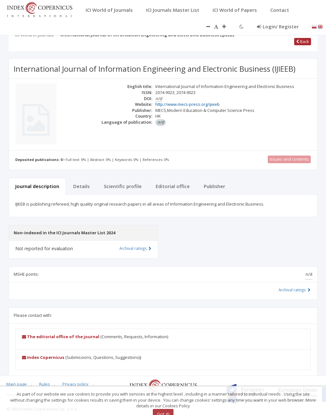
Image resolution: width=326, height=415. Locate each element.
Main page (16, 384)
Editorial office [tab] (173, 186)
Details (81, 186)
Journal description (37, 186)
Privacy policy (75, 384)
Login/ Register (278, 26)
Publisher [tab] (214, 186)
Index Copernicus (43, 357)
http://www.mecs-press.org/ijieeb (187, 104)
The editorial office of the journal (60, 336)
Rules (44, 384)
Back (302, 41)
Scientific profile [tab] (123, 186)
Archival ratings (295, 289)
